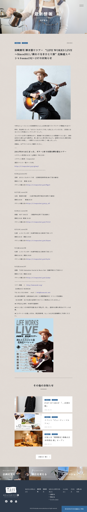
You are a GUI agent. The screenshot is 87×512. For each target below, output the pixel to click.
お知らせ (18, 43)
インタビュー (65, 490)
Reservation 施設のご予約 (74, 509)
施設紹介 (45, 490)
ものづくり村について (30, 490)
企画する (52, 494)
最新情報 (39, 490)
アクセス (72, 490)
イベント (25, 43)
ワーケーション (54, 499)
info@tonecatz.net (43, 292)
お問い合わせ (79, 490)
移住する (52, 497)
